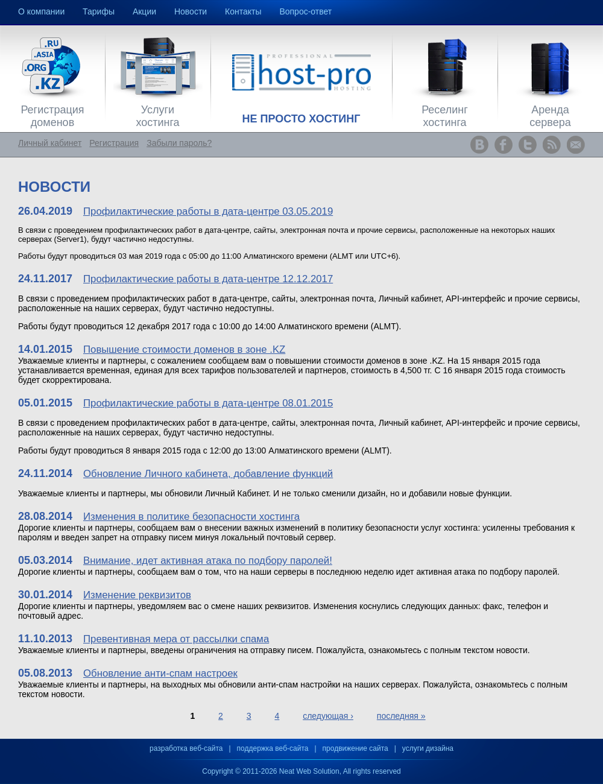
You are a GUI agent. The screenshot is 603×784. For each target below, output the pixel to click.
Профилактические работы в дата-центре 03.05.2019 (208, 211)
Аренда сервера (549, 116)
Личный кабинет (49, 143)
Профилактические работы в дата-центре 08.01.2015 (208, 403)
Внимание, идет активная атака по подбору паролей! (207, 560)
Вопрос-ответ (305, 11)
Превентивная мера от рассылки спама (176, 639)
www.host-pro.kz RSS (552, 145)
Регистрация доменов (52, 116)
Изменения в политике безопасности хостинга (191, 516)
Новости (190, 11)
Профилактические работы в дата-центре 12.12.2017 (208, 279)
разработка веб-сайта (186, 748)
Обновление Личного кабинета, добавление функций (208, 473)
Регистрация (114, 143)
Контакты (243, 11)
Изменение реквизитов (137, 595)
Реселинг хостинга (444, 116)
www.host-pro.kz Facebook (503, 145)
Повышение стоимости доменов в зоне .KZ (184, 349)
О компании (41, 11)
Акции (144, 11)
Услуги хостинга (157, 116)
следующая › (328, 716)
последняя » (401, 716)
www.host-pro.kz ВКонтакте (479, 145)
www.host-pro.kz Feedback (576, 145)
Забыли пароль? (179, 143)
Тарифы (99, 11)
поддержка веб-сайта (273, 748)
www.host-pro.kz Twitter (528, 145)
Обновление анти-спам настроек (160, 673)
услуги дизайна (427, 748)
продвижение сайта (355, 748)
